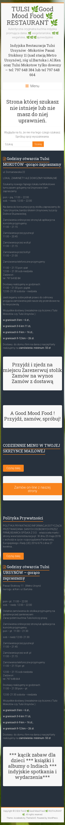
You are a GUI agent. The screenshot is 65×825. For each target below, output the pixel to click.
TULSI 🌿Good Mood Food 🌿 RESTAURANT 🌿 (32, 16)
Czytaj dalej (13, 468)
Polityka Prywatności (23, 517)
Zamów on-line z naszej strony (32, 489)
